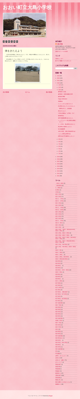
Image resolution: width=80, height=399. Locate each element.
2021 (58, 80)
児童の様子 (58, 375)
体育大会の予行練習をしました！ (66, 136)
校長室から (58, 373)
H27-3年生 (58, 289)
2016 (58, 163)
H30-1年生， (58, 340)
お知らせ (57, 357)
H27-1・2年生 (58, 281)
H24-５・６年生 (59, 209)
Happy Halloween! (62, 99)
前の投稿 (49, 92)
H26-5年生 (58, 274)
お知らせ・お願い (59, 360)
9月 (59, 139)
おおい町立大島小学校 (27, 7)
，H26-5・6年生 (59, 183)
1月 (59, 153)
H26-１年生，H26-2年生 (61, 244)
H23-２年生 (58, 196)
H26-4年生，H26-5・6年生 (62, 270)
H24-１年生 (58, 203)
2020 (58, 83)
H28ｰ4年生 (58, 311)
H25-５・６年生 (59, 220)
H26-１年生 (58, 225)
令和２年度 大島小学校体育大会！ (67, 131)
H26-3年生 (58, 263)
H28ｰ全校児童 (58, 318)
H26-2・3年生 (58, 252)
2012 (58, 173)
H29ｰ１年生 (58, 322)
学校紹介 (57, 371)
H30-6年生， (58, 344)
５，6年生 (58, 187)
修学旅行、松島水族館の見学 (65, 94)
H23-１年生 (58, 194)
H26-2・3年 (58, 250)
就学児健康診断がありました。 (66, 118)
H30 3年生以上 (59, 338)
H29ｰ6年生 (58, 333)
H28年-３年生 (58, 320)
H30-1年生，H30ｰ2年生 (61, 342)
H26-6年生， (58, 278)
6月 (59, 146)
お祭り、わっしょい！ (61, 355)
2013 (58, 171)
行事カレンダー (59, 58)
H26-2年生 (58, 261)
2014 (58, 168)
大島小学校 (60, 44)
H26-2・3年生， (59, 254)
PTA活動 (57, 353)
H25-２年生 (58, 214)
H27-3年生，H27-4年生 (61, 294)
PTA (56, 351)
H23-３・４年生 (59, 198)
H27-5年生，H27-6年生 (61, 298)
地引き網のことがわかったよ (62, 382)
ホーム (27, 92)
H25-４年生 (58, 218)
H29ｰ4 (57, 329)
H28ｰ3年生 (58, 309)
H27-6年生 (58, 300)
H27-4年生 (58, 296)
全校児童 (57, 377)
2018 (58, 159)
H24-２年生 (58, 205)
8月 (59, 141)
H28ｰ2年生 (58, 307)
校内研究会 (61, 115)
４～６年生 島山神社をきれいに (66, 124)
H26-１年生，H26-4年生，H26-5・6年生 (65, 246)
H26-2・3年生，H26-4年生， (62, 256)
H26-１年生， (58, 227)
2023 (58, 75)
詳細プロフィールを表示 (61, 51)
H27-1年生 (58, 283)
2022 (58, 78)
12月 (59, 85)
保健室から (58, 384)
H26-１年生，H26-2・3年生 (62, 233)
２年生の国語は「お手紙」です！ (66, 113)
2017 (58, 161)
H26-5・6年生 (58, 272)
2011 (58, 175)
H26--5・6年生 (59, 222)
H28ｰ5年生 (58, 314)
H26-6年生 (58, 276)
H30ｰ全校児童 (58, 349)
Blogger (51, 395)
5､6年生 (57, 190)
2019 (58, 156)
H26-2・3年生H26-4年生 (61, 259)
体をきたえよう (62, 111)
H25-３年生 (58, 216)
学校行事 (57, 366)
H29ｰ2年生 (58, 325)
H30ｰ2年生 (58, 346)
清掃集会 (60, 101)
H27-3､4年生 (58, 287)
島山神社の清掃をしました (65, 126)
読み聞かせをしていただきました (66, 106)
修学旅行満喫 (61, 96)
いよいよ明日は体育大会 (64, 133)
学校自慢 (57, 368)
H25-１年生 (58, 212)
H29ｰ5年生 (58, 331)
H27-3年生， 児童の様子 (61, 292)
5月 (59, 148)
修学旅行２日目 (62, 91)
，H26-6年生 (58, 185)
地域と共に (58, 379)
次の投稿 (6, 92)
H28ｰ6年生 (58, 316)
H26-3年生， (58, 265)
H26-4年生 (58, 267)
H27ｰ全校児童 (58, 303)
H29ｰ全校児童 (58, 335)
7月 (59, 144)
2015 (58, 166)
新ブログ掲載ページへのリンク (63, 60)
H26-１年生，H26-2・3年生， (62, 235)
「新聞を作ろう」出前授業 (65, 108)
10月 (59, 89)
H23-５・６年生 (59, 201)
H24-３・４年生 (59, 207)
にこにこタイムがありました (65, 103)
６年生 (57, 192)
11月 (59, 87)
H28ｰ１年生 (58, 305)
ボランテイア (58, 362)
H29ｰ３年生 (58, 327)
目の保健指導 (61, 129)
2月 (59, 151)
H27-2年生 (58, 285)
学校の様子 (58, 364)
